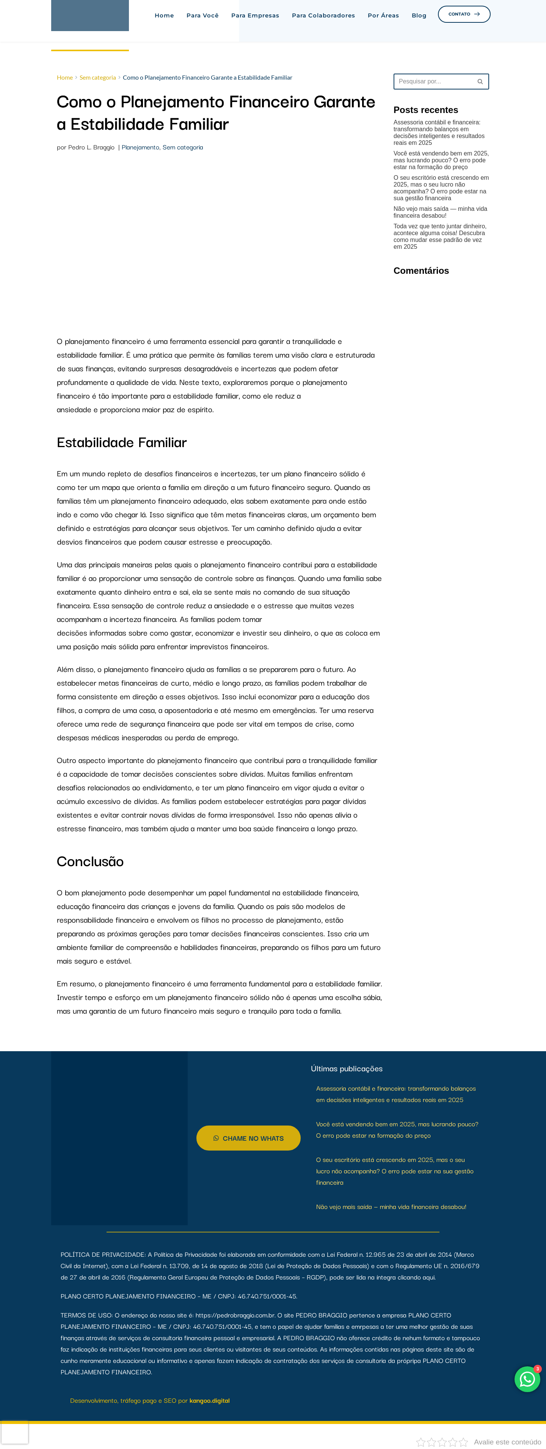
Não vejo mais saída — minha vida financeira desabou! (440, 212)
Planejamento (140, 147)
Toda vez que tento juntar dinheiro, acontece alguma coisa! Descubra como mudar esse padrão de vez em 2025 (440, 236)
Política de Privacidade (185, 1255)
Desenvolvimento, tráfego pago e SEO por (130, 1401)
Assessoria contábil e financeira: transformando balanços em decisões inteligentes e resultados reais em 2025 (439, 132)
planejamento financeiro (105, 341)
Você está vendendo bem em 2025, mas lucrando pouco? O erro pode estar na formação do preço (441, 160)
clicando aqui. (417, 1277)
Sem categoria (183, 147)
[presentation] (15, 1432)
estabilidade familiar (205, 396)
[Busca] (433, 81)
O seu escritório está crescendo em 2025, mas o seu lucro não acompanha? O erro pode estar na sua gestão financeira (441, 187)
